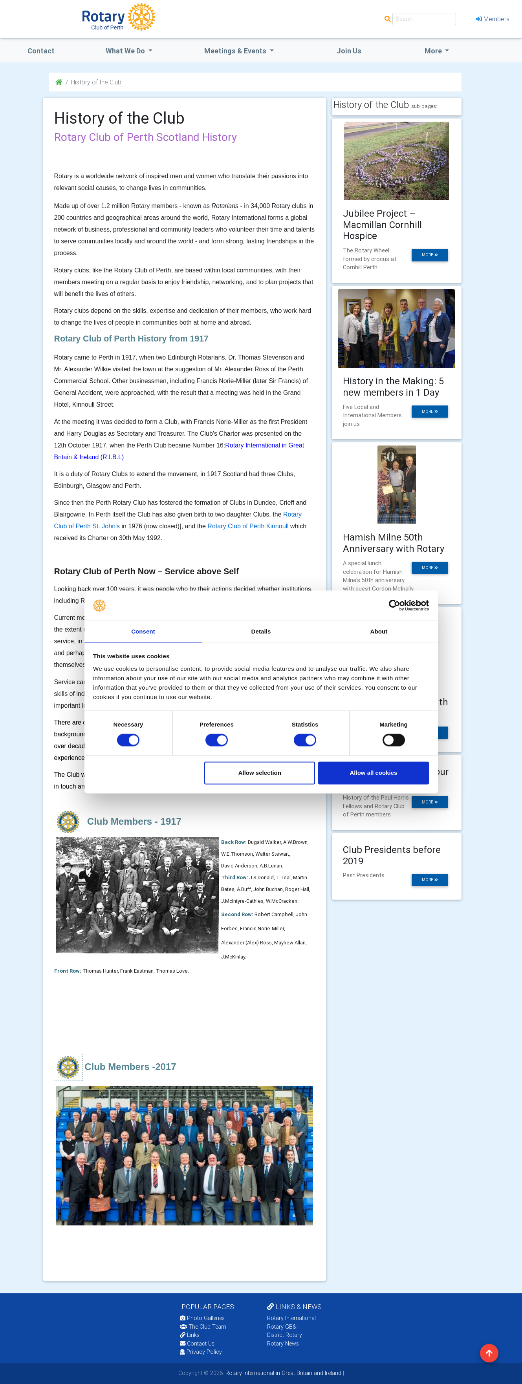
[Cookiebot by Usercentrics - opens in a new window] (394, 605)
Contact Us (197, 1343)
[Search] (424, 19)
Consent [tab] (143, 631)
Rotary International (291, 1318)
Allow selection (259, 773)
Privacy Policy (201, 1351)
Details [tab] (261, 631)
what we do (126, 50)
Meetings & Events (236, 50)
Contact (41, 50)
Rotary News (283, 1343)
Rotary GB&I (282, 1326)
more (430, 254)
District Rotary (284, 1334)
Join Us (349, 50)
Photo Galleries (202, 1318)
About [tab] (379, 631)
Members (492, 19)
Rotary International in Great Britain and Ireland (282, 1373)
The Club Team (203, 1326)
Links (190, 1334)
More (434, 50)
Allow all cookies (373, 773)
